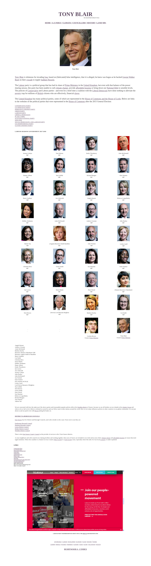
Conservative (33, 91)
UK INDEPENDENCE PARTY (24, 124)
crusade (29, 80)
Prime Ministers (71, 85)
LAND (99, 23)
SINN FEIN (18, 120)
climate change (62, 88)
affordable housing (83, 88)
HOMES (95, 541)
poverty (18, 93)
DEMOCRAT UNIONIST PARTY (25, 109)
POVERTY (63, 544)
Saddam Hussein (47, 80)
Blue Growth (58, 439)
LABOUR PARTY (20, 113)
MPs (104, 23)
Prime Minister (93, 338)
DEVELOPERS (71, 541)
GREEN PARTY (20, 111)
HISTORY (91, 23)
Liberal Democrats (99, 91)
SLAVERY (76, 544)
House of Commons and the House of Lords (103, 99)
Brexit (36, 411)
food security (68, 439)
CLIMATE (67, 23)
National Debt (112, 88)
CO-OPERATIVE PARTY (22, 107)
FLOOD (84, 541)
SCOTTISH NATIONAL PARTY (25, 118)
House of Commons (77, 101)
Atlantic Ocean (126, 407)
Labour (21, 85)
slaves (76, 93)
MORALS (58, 544)
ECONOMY (79, 541)
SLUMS (85, 544)
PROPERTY (70, 544)
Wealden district (82, 407)
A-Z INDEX (56, 23)
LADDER (52, 544)
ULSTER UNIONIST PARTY (24, 125)
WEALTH (98, 544)
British (40, 93)
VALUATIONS (91, 544)
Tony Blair (19, 77)
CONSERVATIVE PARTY (23, 106)
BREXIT (85, 533)
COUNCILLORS (79, 23)
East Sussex (18, 420)
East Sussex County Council (31, 434)
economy (103, 439)
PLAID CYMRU (20, 116)
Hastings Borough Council (23, 425)
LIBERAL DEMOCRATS (22, 115)
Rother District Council (22, 429)
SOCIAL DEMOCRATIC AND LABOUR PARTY (30, 122)
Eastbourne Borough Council (23, 423)
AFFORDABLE (58, 541)
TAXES (81, 544)
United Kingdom (90, 85)
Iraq (46, 77)
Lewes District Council (22, 427)
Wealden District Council (22, 430)
